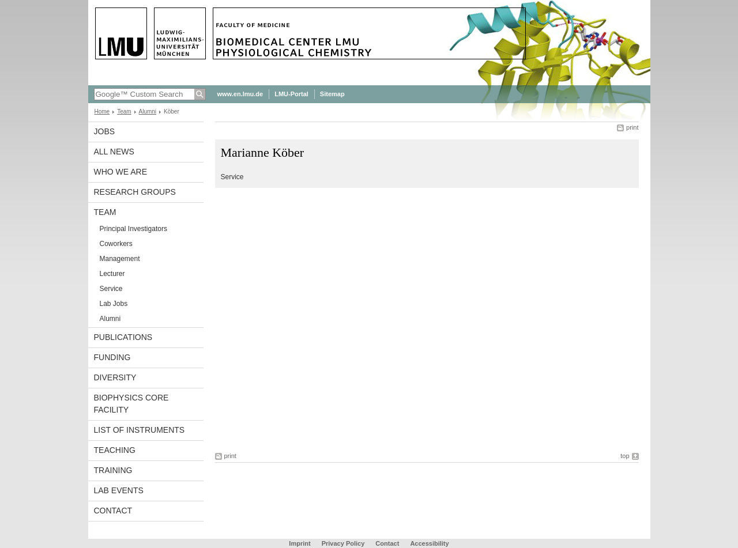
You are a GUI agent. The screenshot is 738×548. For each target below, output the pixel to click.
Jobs (104, 131)
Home (102, 111)
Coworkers (116, 244)
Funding (112, 357)
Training (113, 470)
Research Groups (135, 191)
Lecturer (112, 274)
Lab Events (119, 490)
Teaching (114, 450)
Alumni (148, 111)
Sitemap (332, 93)
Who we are (121, 171)
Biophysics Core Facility (131, 403)
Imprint (299, 543)
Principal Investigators (133, 229)
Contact (113, 510)
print (632, 127)
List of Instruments (139, 429)
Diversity (115, 377)
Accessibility (429, 543)
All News (114, 151)
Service (111, 289)
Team (124, 111)
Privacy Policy (343, 543)
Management (120, 259)
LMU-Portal (291, 93)
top (624, 455)
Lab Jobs (114, 304)
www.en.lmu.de (240, 93)
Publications (123, 337)
